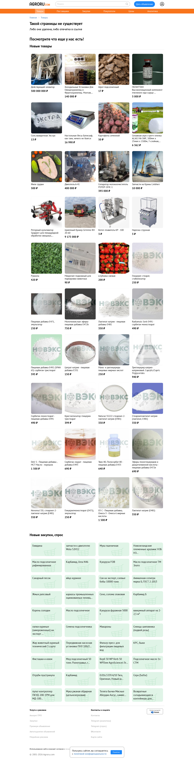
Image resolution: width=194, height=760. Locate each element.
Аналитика (152, 11)
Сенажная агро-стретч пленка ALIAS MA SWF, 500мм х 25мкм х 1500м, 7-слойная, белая (147, 139)
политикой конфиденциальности (90, 753)
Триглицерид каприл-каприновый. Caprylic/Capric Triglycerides (146, 370)
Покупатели (109, 11)
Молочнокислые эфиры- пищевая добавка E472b (77, 323)
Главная (33, 17)
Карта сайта (96, 737)
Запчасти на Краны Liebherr (146, 184)
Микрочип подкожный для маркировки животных (78, 277)
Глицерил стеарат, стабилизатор (141, 277)
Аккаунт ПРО (36, 715)
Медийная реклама (39, 737)
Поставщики (63, 11)
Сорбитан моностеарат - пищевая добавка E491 (43, 417)
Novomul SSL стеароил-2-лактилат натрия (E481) (44, 512)
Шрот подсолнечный (108, 86)
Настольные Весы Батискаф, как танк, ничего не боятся (79, 137)
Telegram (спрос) (99, 726)
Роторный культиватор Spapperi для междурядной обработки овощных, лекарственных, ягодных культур (44, 235)
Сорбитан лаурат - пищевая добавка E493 (78, 463)
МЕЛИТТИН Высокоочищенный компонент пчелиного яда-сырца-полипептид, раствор (147, 91)
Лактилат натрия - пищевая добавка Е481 (111, 323)
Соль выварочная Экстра (43, 135)
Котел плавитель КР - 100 (111, 229)
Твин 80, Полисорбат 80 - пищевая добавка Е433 (110, 463)
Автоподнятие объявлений (42, 731)
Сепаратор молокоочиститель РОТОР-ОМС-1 (113, 186)
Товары (39, 11)
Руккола (35, 275)
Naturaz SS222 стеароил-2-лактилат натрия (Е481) (111, 417)
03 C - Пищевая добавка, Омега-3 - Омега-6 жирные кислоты (111, 513)
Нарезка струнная (141, 229)
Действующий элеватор (43, 86)
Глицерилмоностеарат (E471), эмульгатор (79, 512)
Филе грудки (37, 184)
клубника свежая (106, 275)
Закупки (86, 11)
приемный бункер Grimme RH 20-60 (80, 231)
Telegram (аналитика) (101, 720)
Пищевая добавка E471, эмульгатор (42, 323)
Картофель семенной (109, 135)
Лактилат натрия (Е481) (143, 510)
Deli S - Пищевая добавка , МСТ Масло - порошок (44, 463)
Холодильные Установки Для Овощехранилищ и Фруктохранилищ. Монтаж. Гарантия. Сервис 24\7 (79, 91)
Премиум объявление (40, 726)
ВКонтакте (96, 731)
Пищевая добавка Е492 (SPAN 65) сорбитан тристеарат (46, 369)
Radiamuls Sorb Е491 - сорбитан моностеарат (143, 323)
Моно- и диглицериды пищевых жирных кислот (110, 369)
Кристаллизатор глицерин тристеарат (78, 417)
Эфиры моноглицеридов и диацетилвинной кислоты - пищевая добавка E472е (145, 464)
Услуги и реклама (38, 710)
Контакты (95, 715)
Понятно (116, 752)
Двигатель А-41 (72, 184)
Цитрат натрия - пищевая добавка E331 (77, 369)
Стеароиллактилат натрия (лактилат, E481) (144, 417)
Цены (131, 11)
